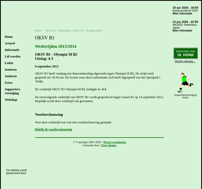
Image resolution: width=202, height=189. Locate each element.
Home (9, 37)
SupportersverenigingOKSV (185, 96)
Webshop (11, 100)
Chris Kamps (109, 145)
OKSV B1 (50, 30)
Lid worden (13, 56)
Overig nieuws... (185, 61)
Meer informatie (182, 13)
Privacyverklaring (114, 142)
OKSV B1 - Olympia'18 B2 (87, 30)
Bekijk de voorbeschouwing (53, 129)
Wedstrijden (64, 30)
